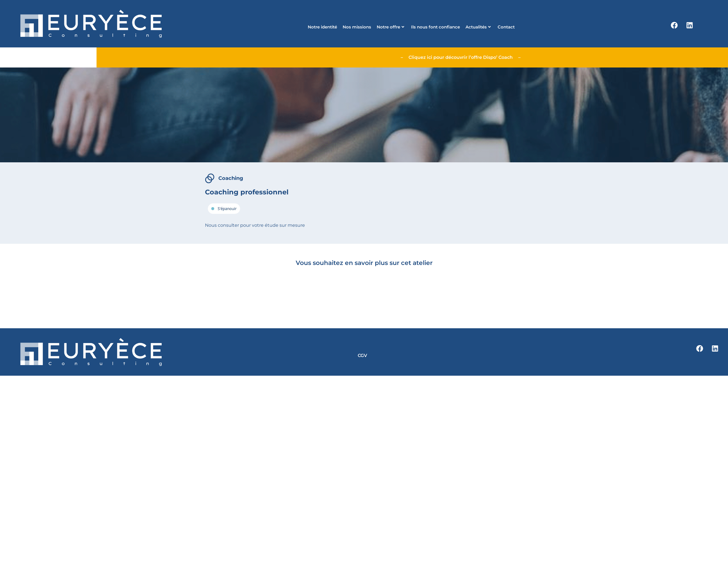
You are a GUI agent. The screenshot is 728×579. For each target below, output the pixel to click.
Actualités (478, 27)
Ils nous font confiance (435, 27)
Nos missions (357, 27)
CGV (362, 355)
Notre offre (390, 27)
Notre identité (322, 27)
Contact (506, 27)
